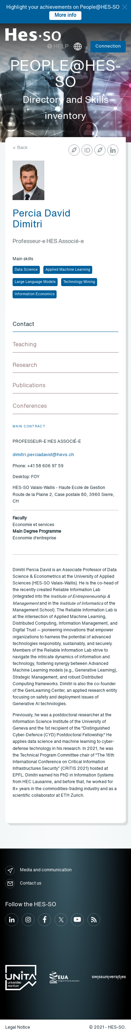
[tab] (65, 325)
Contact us (23, 883)
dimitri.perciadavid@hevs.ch (43, 455)
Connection (108, 46)
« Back (20, 148)
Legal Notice (17, 1028)
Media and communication (38, 870)
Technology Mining (79, 282)
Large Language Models (35, 282)
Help (57, 47)
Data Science (26, 269)
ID (87, 151)
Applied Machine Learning (67, 269)
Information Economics (34, 294)
